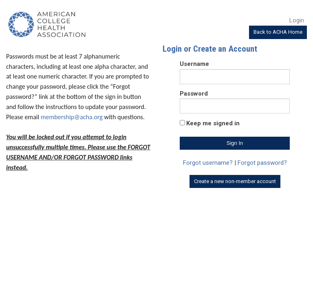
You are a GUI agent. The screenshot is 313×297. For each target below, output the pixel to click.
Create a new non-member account (235, 181)
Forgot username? (208, 162)
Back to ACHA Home (277, 32)
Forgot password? (262, 162)
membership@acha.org (72, 117)
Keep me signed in (213, 123)
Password (194, 93)
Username (194, 64)
